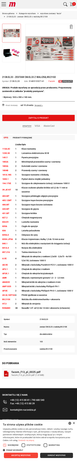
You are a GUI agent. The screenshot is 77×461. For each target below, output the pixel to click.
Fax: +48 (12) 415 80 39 (22, 403)
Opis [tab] (6, 137)
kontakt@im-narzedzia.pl (23, 409)
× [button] (74, 423)
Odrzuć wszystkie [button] (56, 455)
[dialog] (38, 440)
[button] (38, 450)
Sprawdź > (39, 105)
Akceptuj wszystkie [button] (21, 455)
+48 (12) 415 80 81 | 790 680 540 (27, 400)
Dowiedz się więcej (26, 440)
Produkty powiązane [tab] (22, 138)
